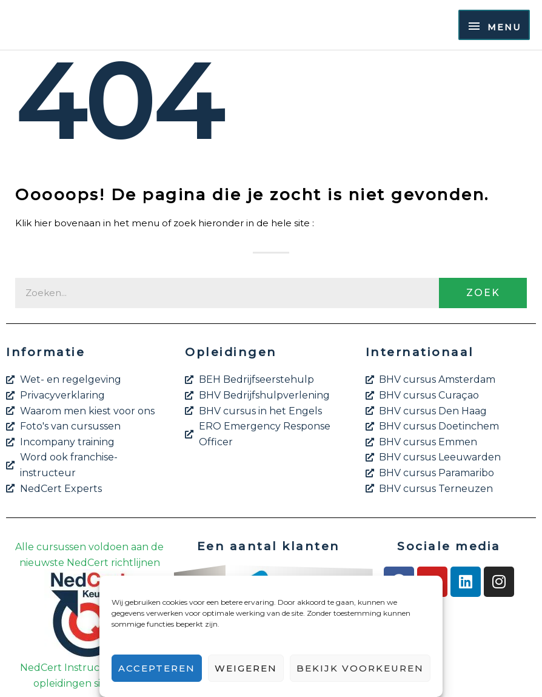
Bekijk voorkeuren (360, 668)
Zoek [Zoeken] (483, 292)
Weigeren (246, 668)
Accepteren (156, 668)
